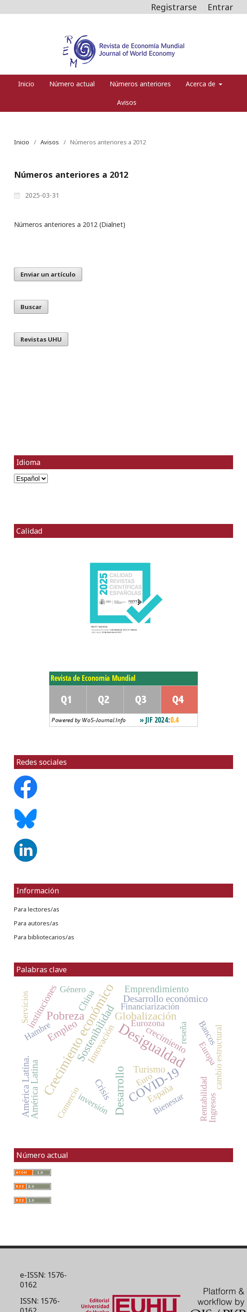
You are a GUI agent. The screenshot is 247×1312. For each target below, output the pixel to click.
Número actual (72, 83)
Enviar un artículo (48, 274)
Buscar (31, 307)
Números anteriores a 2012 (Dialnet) (69, 224)
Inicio (26, 83)
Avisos (126, 102)
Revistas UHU (41, 339)
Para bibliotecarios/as (44, 937)
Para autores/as (36, 923)
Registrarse (174, 7)
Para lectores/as (36, 909)
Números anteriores (140, 83)
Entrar (220, 7)
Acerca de (201, 83)
